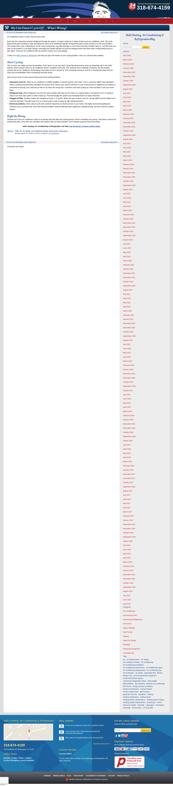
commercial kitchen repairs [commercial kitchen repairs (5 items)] (133, 678)
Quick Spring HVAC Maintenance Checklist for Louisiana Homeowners (82, 732)
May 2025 (126, 102)
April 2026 (127, 55)
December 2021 (129, 273)
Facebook (115, 8)
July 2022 (126, 244)
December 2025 (129, 72)
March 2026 (127, 60)
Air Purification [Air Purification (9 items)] (128, 673)
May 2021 (126, 303)
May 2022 (126, 252)
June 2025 (127, 97)
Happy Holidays (129, 628)
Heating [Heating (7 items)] (150, 694)
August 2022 (128, 240)
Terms (6, 783)
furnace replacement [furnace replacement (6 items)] (131, 692)
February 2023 (128, 215)
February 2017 (128, 516)
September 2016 (129, 537)
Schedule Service (126, 14)
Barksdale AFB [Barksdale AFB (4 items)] (150, 673)
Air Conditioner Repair (39, 131)
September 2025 (129, 85)
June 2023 (127, 198)
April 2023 (127, 206)
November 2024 (129, 127)
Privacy (2, 783)
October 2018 (128, 432)
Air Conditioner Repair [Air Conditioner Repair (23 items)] (131, 662)
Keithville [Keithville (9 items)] (140, 705)
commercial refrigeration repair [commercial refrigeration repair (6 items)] (134, 681)
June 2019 (127, 399)
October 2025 (128, 81)
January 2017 (128, 520)
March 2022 (127, 261)
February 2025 (128, 114)
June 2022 (127, 248)
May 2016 (126, 554)
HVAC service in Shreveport (26, 55)
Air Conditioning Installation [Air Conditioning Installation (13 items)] (133, 665)
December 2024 (129, 123)
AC (20, 131)
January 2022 (128, 269)
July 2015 (126, 595)
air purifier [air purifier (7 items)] (139, 673)
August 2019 (128, 390)
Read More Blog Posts (101, 744)
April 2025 (127, 106)
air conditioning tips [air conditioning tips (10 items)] (154, 670)
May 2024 (126, 152)
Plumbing (126, 645)
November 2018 (129, 428)
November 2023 (129, 177)
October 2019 (128, 382)
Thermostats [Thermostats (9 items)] (136, 708)
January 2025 (128, 118)
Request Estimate (156, 14)
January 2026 (128, 68)
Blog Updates (66, 720)
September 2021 (129, 286)
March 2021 (127, 311)
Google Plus (125, 8)
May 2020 (126, 353)
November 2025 (129, 76)
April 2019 (127, 407)
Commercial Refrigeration (132, 619)
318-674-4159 (153, 8)
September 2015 (129, 587)
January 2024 (128, 169)
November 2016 (129, 529)
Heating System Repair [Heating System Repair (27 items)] (155, 700)
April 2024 (127, 156)
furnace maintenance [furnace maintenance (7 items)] (131, 689)
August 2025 (128, 89)
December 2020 (129, 323)
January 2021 (128, 319)
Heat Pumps (127, 632)
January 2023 (128, 219)
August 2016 (128, 541)
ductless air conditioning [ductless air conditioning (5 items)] (155, 684)
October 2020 (128, 332)
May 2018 (126, 453)
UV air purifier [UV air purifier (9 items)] (148, 708)
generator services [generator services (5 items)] (130, 694)
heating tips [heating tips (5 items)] (151, 702)
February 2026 (128, 64)
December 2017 (129, 474)
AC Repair (26, 131)
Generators (127, 624)
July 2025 (126, 93)
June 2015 (127, 600)
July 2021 (126, 294)
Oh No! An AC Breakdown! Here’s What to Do (21, 32)
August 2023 (128, 189)
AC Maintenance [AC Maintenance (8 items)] (133, 660)
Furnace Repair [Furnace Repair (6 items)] (146, 689)
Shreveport (63, 131)
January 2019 (128, 420)
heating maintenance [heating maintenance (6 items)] (131, 697)
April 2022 (127, 256)
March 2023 (127, 210)
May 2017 (126, 503)
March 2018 (127, 461)
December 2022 (129, 223)
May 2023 (126, 202)
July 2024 (126, 143)
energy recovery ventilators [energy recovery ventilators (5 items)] (143, 686)
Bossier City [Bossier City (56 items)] (127, 676)
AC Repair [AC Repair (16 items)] (145, 660)
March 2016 (127, 562)
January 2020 (128, 369)
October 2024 (128, 131)
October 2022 (128, 231)
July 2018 (126, 445)
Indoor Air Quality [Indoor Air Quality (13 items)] (129, 705)
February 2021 (128, 315)
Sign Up (145, 730)
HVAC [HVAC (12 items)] (159, 702)
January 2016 (128, 570)
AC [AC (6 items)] (124, 660)
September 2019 (129, 386)
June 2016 (127, 549)
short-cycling (53, 131)
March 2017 (127, 512)
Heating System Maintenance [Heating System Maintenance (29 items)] (134, 700)
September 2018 (129, 436)
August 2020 (128, 340)
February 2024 (128, 164)
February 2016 (128, 566)
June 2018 (127, 449)
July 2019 (126, 395)
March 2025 (127, 110)
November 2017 (129, 478)
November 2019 (129, 378)
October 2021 (128, 282)
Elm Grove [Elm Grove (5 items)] (127, 686)
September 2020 (129, 336)
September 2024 (129, 135)
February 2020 (128, 365)
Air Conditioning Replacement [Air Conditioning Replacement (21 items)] (134, 670)
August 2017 (128, 491)
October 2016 (128, 533)
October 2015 (128, 583)
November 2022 (129, 227)
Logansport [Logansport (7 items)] (150, 705)
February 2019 (128, 415)
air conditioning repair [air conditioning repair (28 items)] (154, 668)
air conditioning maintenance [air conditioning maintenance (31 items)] (134, 668)
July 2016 (126, 545)
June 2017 (127, 499)
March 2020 (127, 361)
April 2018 (127, 457)
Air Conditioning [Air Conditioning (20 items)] (147, 662)
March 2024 (127, 160)
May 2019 (126, 403)
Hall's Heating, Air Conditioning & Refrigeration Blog (145, 37)
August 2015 (128, 591)
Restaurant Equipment (131, 649)
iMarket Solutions (75, 779)
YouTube (122, 8)
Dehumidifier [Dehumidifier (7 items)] (152, 681)
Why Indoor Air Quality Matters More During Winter (84, 738)
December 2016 (129, 524)
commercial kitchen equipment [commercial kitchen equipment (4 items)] (145, 676)
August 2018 (128, 441)
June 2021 (127, 298)
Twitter (118, 8)
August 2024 (128, 139)
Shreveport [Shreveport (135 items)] (160, 705)
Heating (126, 636)
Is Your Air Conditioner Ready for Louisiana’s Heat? (84, 725)
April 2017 (127, 508)
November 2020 (129, 328)
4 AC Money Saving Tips (109, 32)
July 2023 (126, 194)
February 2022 (128, 265)
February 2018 (128, 466)
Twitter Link (10, 131)
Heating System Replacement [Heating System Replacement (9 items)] (134, 702)
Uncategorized (128, 653)
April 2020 (127, 357)
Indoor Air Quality (129, 640)
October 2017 (128, 482)
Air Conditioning (54, 133)
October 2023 (128, 181)
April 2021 (127, 307)
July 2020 (126, 344)
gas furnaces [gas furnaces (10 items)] (145, 692)
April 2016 (127, 558)
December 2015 (129, 575)
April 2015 (127, 604)
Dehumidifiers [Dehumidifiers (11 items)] (128, 684)
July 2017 (126, 495)
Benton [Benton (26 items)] (159, 673)
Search (145, 47)
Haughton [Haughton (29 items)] (142, 694)
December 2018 (129, 424)
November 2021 (129, 277)
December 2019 (129, 374)
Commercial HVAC (130, 615)
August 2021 (128, 290)
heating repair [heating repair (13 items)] (145, 697)
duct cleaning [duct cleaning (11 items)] (140, 684)
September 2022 (129, 235)
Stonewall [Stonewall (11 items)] (126, 708)
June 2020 (127, 349)
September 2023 (129, 185)
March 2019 (127, 411)
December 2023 (129, 173)
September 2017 (129, 487)
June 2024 (127, 148)
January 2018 (128, 470)
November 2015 (129, 579)
